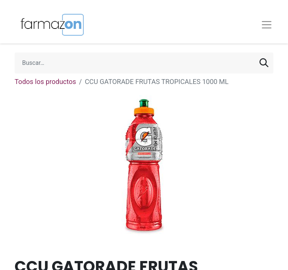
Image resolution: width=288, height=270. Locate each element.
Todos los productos (45, 82)
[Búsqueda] (264, 63)
